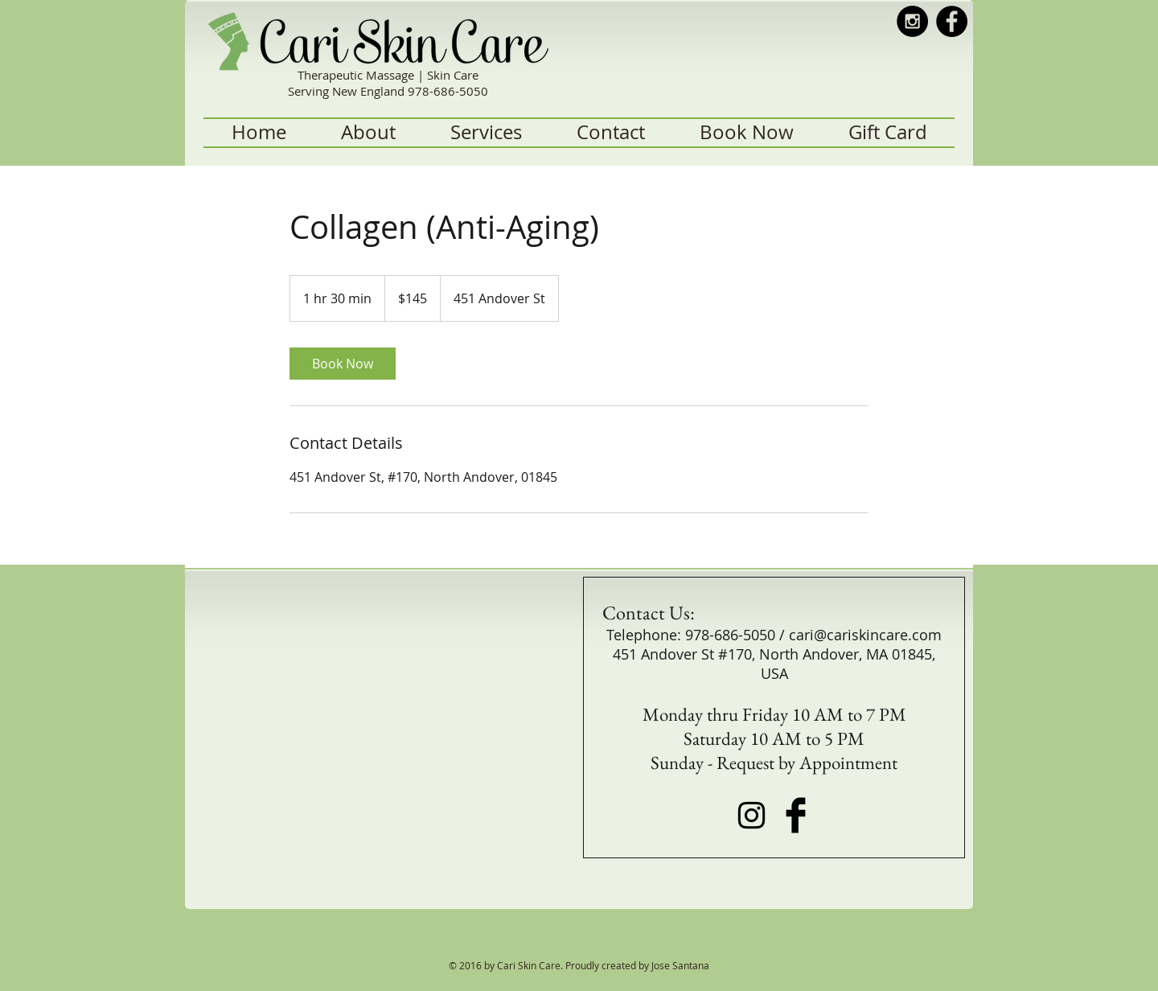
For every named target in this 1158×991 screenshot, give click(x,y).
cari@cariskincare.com (865, 634)
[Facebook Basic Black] (796, 815)
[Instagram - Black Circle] (912, 21)
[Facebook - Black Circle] (951, 21)
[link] (343, 363)
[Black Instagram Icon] (751, 815)
